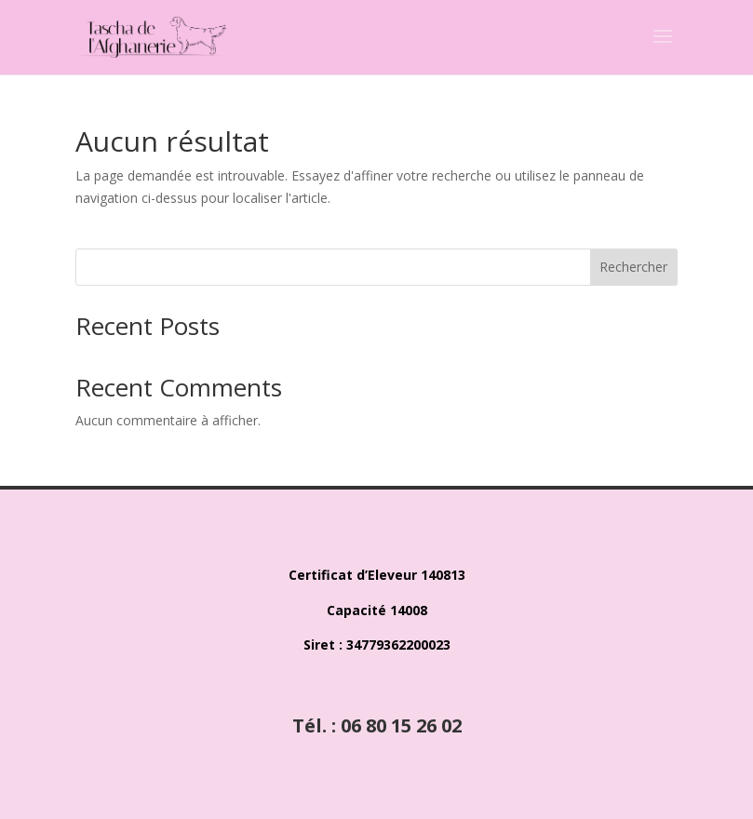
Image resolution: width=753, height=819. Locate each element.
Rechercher (633, 266)
